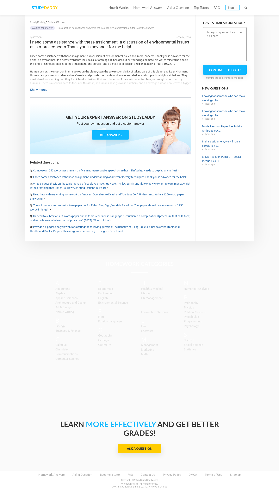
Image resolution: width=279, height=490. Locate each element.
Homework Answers (147, 8)
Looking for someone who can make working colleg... (223, 98)
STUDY (46, 7)
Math (144, 354)
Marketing (147, 349)
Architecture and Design (70, 302)
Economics (105, 289)
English (103, 298)
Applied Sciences (66, 298)
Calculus (61, 345)
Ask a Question (178, 8)
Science (189, 340)
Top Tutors (201, 8)
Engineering (105, 293)
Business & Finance (68, 330)
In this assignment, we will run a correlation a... (221, 143)
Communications (66, 354)
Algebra (60, 293)
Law (143, 326)
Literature (147, 331)
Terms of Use (213, 474)
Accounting (62, 289)
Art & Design (63, 307)
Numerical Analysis (196, 289)
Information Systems (154, 312)
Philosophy (191, 303)
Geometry (104, 345)
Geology (103, 340)
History (146, 293)
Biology (60, 326)
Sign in (232, 7)
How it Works (118, 8)
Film (101, 317)
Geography (105, 335)
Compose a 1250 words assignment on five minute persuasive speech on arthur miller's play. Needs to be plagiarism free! (105, 170)
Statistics (190, 349)
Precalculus (191, 317)
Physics (189, 307)
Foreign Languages (110, 321)
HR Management (152, 298)
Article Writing (64, 312)
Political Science (195, 312)
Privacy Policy (172, 474)
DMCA (193, 474)
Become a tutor (110, 474)
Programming (192, 321)
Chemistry (62, 349)
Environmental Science (113, 302)
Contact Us (148, 474)
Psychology (191, 326)
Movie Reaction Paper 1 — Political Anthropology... (222, 128)
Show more (38, 90)
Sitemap (235, 474)
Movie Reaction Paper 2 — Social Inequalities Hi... (221, 159)
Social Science (193, 345)
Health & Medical (152, 289)
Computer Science (67, 358)
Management (149, 345)
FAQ (217, 8)
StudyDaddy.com (149, 480)
